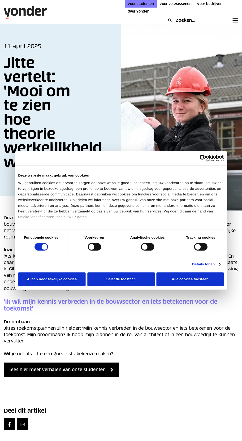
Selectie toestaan (121, 279)
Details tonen (203, 264)
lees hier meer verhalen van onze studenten (68, 369)
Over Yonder (138, 11)
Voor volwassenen (175, 4)
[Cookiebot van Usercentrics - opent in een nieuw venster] (203, 158)
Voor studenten (141, 4)
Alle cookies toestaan (190, 279)
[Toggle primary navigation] (234, 20)
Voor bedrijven (209, 4)
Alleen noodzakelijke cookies (52, 279)
